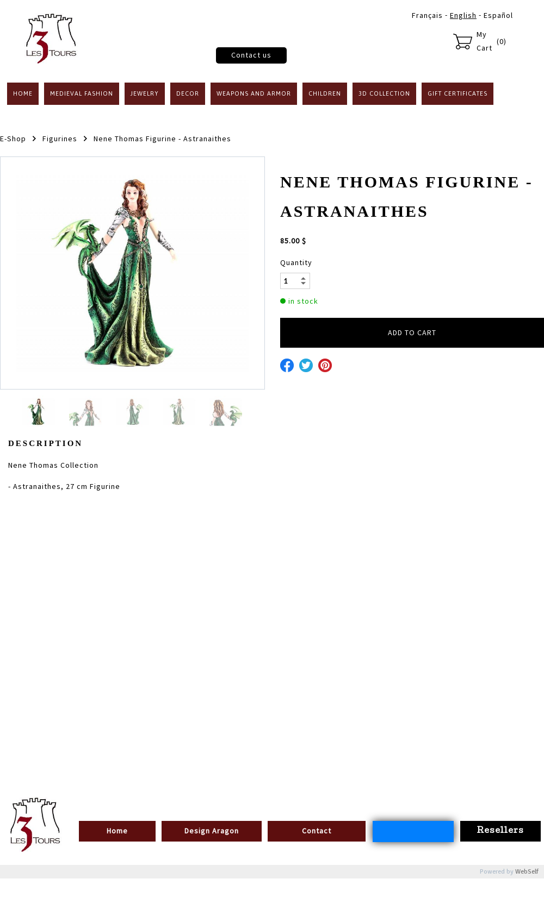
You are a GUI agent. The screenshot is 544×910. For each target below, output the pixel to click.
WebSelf (527, 872)
